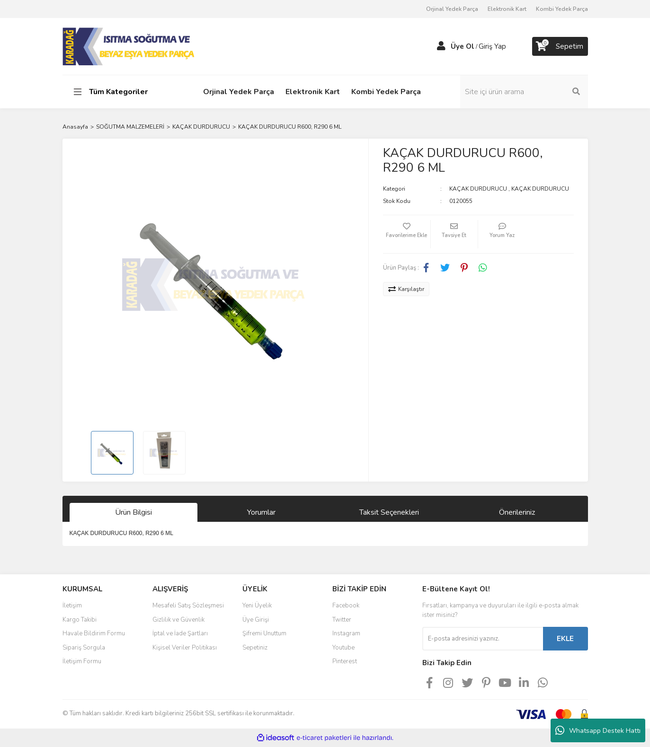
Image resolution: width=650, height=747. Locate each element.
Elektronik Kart (507, 9)
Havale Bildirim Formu (93, 633)
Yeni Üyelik (257, 605)
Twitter (341, 619)
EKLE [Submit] (565, 638)
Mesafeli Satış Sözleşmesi (188, 605)
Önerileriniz (517, 512)
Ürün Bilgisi (133, 512)
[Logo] (129, 46)
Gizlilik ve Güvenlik (178, 619)
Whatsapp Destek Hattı (598, 730)
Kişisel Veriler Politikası (184, 647)
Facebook (345, 605)
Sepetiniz (254, 647)
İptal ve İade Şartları (180, 633)
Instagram (346, 633)
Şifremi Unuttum (264, 633)
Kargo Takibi (79, 619)
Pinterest (344, 661)
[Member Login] (441, 46)
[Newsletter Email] (482, 638)
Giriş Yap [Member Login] (492, 46)
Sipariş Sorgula (83, 647)
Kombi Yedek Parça (562, 9)
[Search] (524, 91)
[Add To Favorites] (406, 234)
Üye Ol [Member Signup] (462, 46)
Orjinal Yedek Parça (452, 9)
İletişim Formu (81, 661)
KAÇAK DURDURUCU (478, 189)
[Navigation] (122, 91)
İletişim (72, 605)
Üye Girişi (255, 619)
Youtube (343, 647)
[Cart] (560, 46)
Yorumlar (261, 512)
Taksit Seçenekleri (389, 512)
